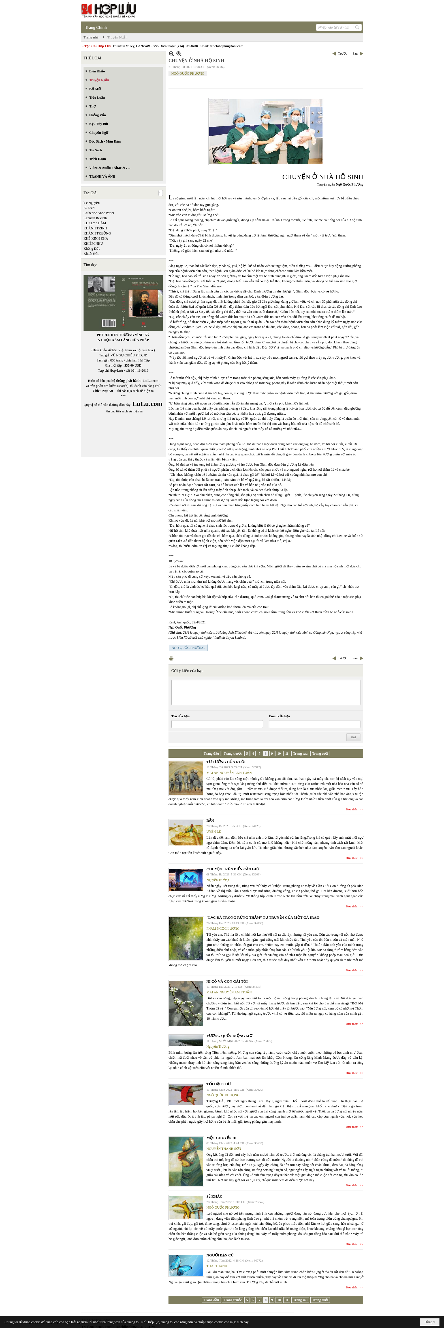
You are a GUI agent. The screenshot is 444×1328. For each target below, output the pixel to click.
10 (279, 754)
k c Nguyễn (92, 203)
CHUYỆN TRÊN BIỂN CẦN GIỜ (232, 869)
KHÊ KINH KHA (96, 238)
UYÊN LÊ (213, 832)
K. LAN (89, 208)
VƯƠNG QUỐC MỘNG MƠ (229, 1036)
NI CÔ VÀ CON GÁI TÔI (227, 981)
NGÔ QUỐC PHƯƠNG (187, 74)
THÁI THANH (216, 1266)
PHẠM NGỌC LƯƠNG (223, 929)
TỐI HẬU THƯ (218, 1084)
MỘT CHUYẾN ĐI (221, 1138)
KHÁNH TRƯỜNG (97, 233)
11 (286, 754)
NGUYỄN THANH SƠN (223, 1149)
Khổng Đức (92, 249)
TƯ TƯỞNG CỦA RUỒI (226, 762)
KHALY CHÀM (95, 223)
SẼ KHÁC (214, 1196)
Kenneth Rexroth (95, 218)
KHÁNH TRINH (95, 228)
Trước (342, 53)
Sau (355, 53)
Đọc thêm (352, 809)
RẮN (210, 820)
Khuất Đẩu (91, 254)
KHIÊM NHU (93, 244)
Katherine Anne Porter (99, 213)
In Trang (171, 658)
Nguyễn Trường (217, 880)
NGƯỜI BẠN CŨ (220, 1255)
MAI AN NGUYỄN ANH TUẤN (229, 773)
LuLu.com (151, 381)
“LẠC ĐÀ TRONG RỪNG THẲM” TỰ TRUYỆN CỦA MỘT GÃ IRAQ (262, 917)
